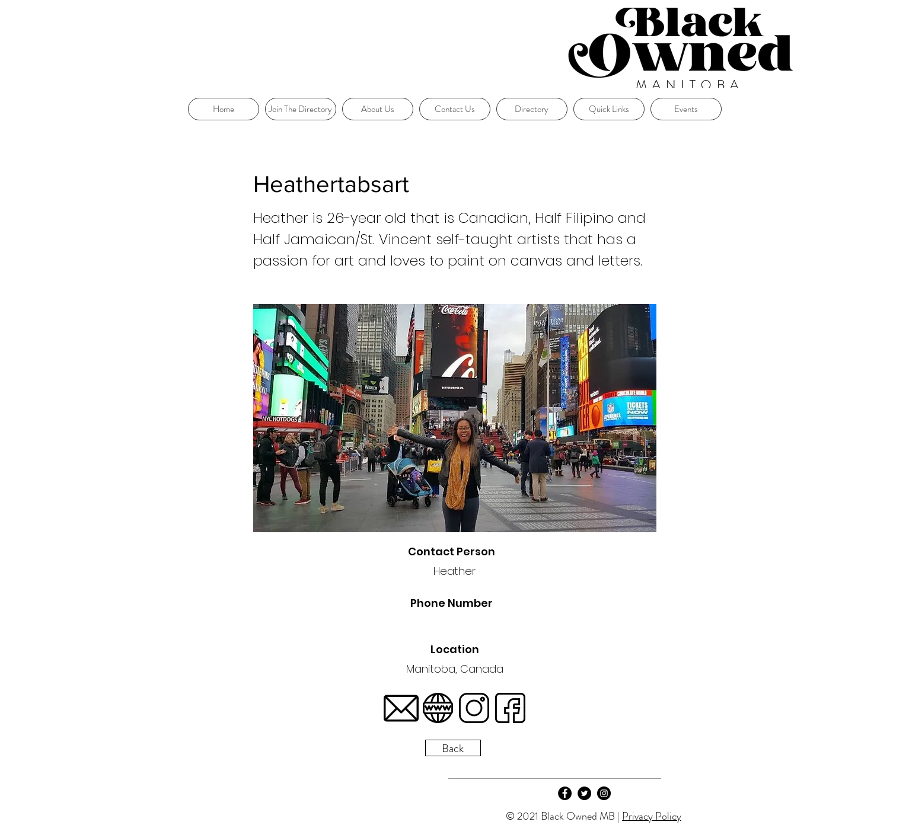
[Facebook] (565, 793)
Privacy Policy (651, 816)
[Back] (453, 748)
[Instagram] (604, 793)
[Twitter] (584, 793)
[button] (609, 109)
